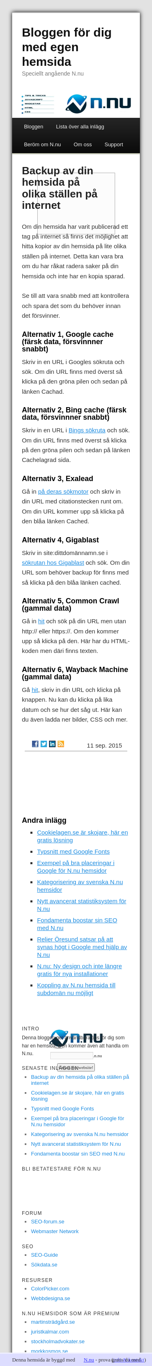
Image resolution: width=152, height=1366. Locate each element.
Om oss (83, 144)
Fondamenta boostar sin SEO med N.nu (77, 1154)
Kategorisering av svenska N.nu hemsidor (79, 1134)
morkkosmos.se (49, 1351)
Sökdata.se (44, 1265)
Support (114, 144)
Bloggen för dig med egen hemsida (67, 47)
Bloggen (33, 127)
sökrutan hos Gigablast (53, 562)
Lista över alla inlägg (80, 127)
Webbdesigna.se (50, 1298)
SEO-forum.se (47, 1222)
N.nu (88, 1360)
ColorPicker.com (50, 1289)
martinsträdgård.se (53, 1322)
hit (41, 621)
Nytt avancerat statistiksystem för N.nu (76, 1144)
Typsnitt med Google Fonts (73, 851)
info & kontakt (128, 1360)
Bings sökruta (87, 430)
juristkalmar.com (50, 1332)
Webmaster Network (55, 1231)
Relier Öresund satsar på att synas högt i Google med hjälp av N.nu (82, 947)
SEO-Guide (44, 1255)
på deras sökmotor (63, 491)
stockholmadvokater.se (57, 1341)
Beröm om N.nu (42, 144)
